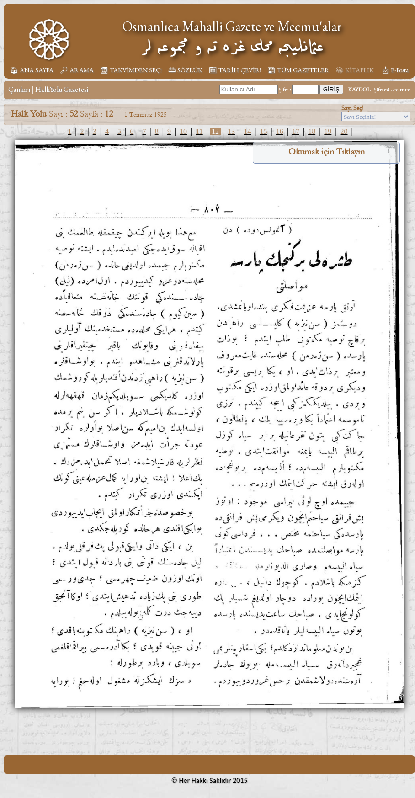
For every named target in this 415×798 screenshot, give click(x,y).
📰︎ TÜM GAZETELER (298, 70)
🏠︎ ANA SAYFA (31, 70)
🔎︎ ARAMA (77, 70)
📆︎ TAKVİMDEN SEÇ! (131, 70)
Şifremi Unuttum (392, 89)
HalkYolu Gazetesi (61, 89)
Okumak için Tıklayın (326, 152)
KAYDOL (359, 89)
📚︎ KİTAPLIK (354, 70)
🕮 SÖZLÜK (185, 70)
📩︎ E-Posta (395, 70)
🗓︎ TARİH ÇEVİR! (235, 70)
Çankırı (19, 89)
